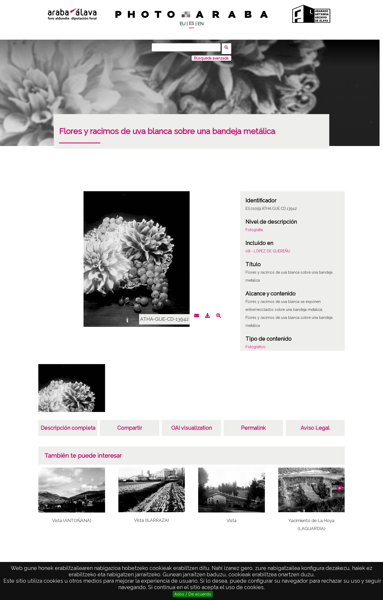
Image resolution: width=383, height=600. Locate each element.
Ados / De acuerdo (192, 594)
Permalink (253, 425)
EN (200, 23)
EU (182, 23)
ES (191, 23)
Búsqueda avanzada (211, 55)
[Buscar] (187, 47)
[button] (339, 485)
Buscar (227, 47)
